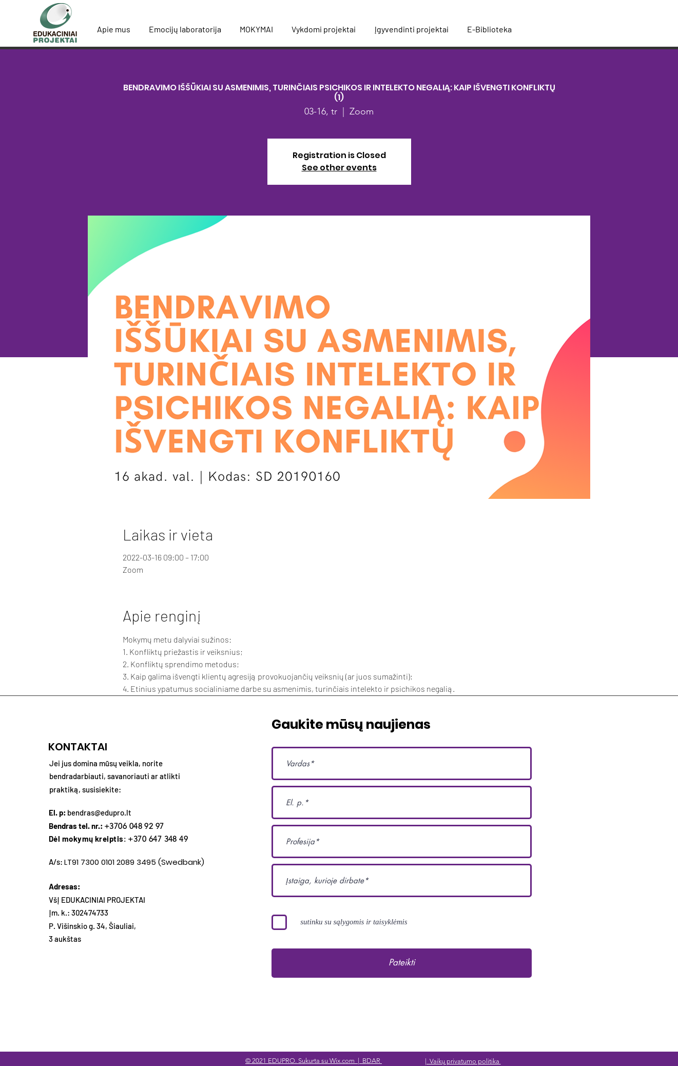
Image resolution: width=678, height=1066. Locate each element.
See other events (339, 167)
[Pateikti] (402, 963)
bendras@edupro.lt (99, 812)
